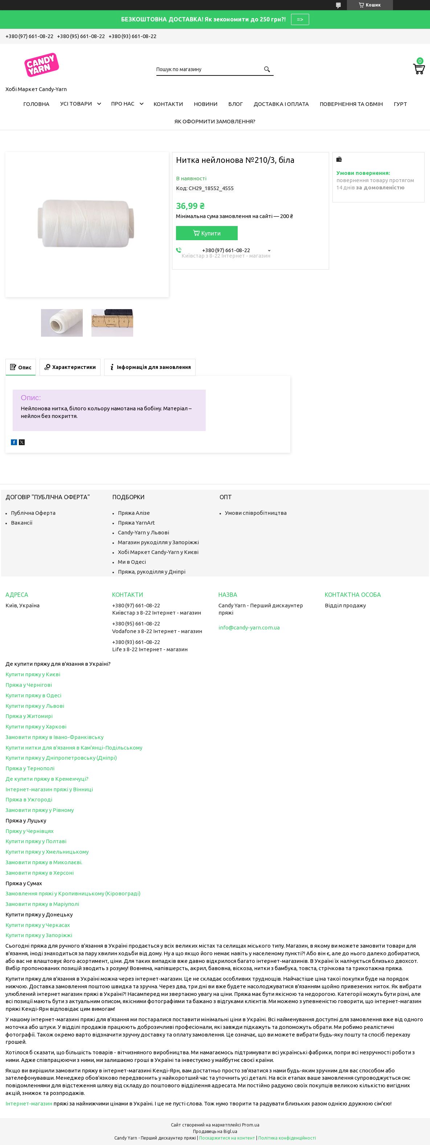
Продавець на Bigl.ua (215, 1131)
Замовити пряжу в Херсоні (39, 873)
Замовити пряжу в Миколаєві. (43, 862)
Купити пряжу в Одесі (33, 695)
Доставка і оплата (281, 104)
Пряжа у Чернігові (28, 685)
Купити (211, 233)
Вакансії (21, 523)
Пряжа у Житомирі (29, 716)
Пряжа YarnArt (136, 523)
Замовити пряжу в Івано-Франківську (54, 737)
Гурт (400, 104)
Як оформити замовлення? (215, 121)
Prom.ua (250, 1125)
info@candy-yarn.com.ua (249, 627)
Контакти (168, 104)
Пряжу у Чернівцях (29, 831)
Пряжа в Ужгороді (28, 799)
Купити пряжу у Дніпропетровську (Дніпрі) (61, 758)
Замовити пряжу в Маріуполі (42, 904)
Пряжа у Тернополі (29, 768)
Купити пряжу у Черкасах (37, 925)
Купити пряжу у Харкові (35, 726)
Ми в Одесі (132, 562)
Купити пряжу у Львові (34, 706)
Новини (205, 104)
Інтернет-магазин (28, 1103)
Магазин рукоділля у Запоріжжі (158, 542)
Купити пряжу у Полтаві (35, 841)
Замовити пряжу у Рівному (39, 810)
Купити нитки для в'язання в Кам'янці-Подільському (73, 747)
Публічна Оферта (33, 513)
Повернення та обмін (351, 104)
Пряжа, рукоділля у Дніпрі (151, 572)
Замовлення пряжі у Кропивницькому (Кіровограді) (72, 893)
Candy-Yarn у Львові (143, 532)
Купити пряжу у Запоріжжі (38, 935)
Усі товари (76, 103)
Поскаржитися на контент (227, 1138)
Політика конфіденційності (287, 1138)
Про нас (122, 103)
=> (300, 19)
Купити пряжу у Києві (32, 674)
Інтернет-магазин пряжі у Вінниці (49, 789)
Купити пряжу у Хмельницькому (47, 852)
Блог (235, 104)
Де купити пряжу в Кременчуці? (47, 779)
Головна (36, 104)
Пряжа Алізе (134, 513)
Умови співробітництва (256, 513)
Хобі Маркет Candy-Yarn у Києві (158, 552)
